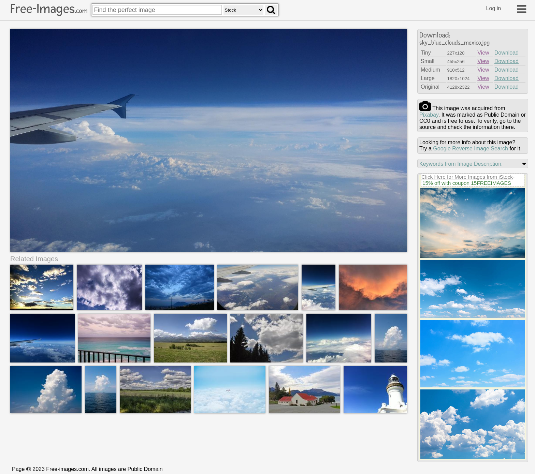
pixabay (428, 115)
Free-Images (48, 9)
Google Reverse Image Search (470, 148)
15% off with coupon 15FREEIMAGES (466, 183)
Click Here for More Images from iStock (467, 177)
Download (506, 53)
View (483, 53)
